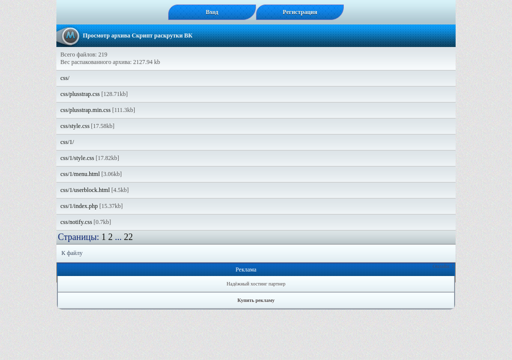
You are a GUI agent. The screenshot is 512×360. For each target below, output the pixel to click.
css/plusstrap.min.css (85, 110)
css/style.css (74, 126)
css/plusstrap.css (80, 94)
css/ (64, 78)
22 (128, 237)
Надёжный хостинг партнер (256, 283)
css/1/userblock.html (85, 190)
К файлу (72, 253)
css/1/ (67, 142)
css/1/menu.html (80, 174)
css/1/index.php (79, 206)
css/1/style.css (77, 158)
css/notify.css (76, 222)
